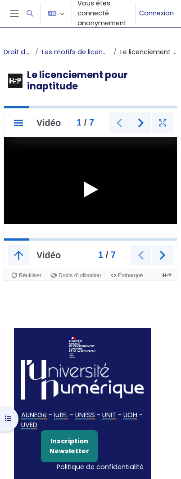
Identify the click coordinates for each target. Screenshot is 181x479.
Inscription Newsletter (69, 446)
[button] (30, 13)
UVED (29, 424)
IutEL (61, 414)
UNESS (85, 414)
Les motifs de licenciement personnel (76, 51)
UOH (130, 414)
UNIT (109, 414)
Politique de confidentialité (100, 466)
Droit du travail (18, 51)
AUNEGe (34, 414)
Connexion (156, 13)
